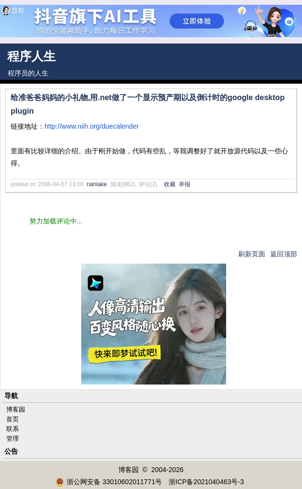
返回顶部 (283, 254)
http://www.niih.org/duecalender (91, 126)
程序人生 (31, 56)
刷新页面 (251, 254)
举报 (184, 184)
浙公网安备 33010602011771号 (109, 482)
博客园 (15, 409)
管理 (12, 438)
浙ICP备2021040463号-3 (206, 482)
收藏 (169, 184)
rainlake (96, 184)
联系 (12, 428)
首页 (12, 419)
